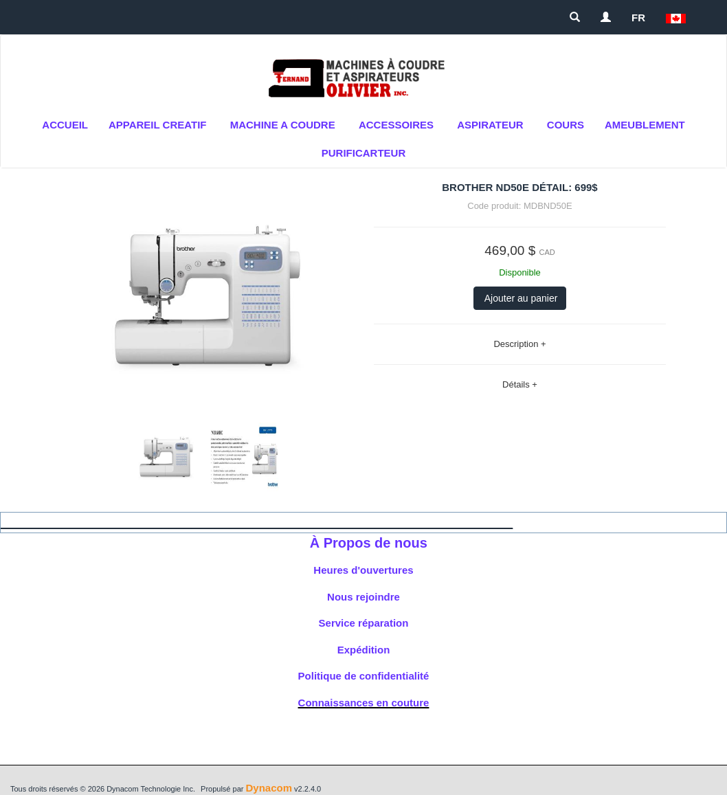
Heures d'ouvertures (363, 570)
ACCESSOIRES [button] (396, 125)
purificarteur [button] (364, 153)
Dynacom (268, 788)
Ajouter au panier (520, 298)
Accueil (65, 125)
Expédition (363, 650)
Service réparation (364, 623)
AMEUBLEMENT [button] (645, 125)
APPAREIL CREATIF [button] (158, 125)
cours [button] (565, 125)
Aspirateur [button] (490, 125)
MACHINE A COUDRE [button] (282, 125)
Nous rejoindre (363, 597)
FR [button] (638, 17)
